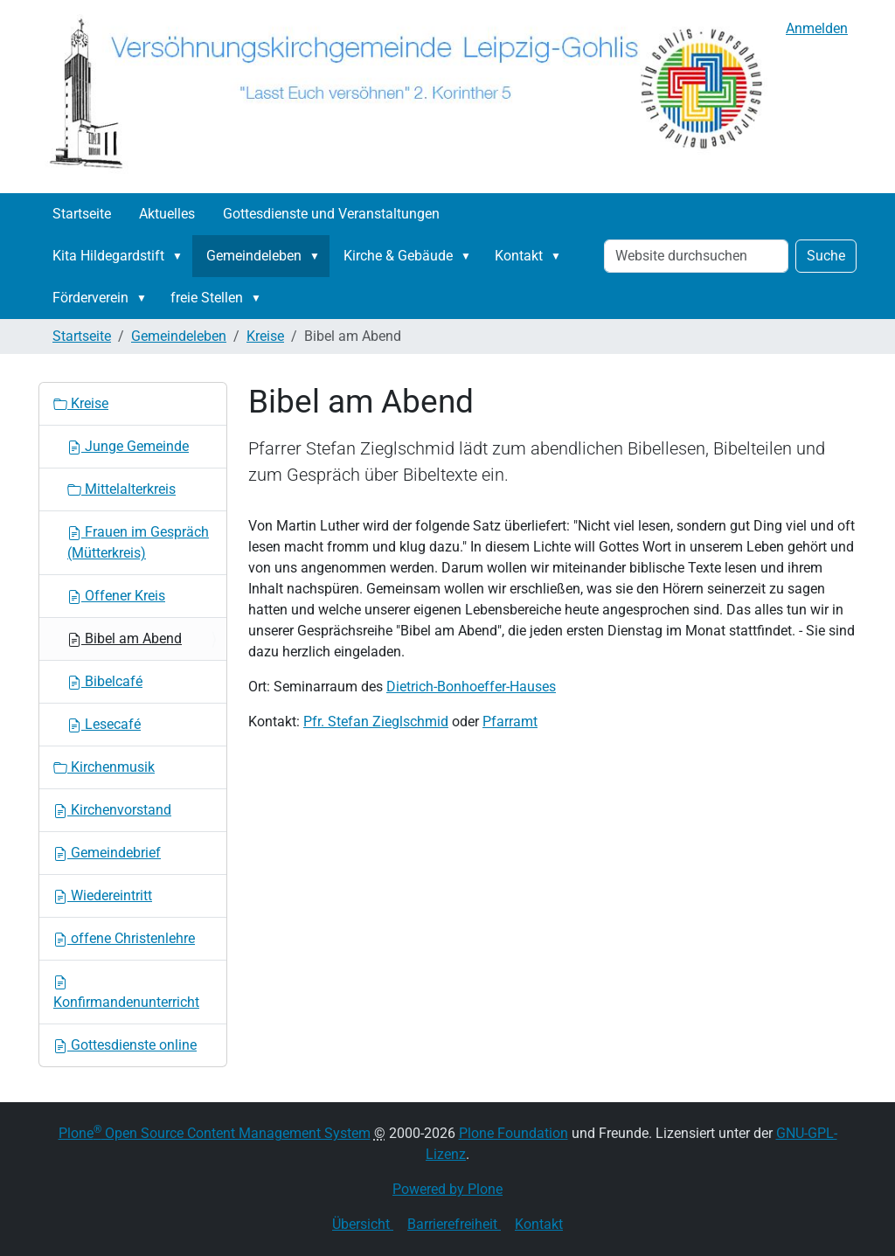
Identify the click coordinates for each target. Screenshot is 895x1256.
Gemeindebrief (107, 852)
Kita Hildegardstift (108, 255)
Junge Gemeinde (128, 446)
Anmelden (817, 28)
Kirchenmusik (104, 767)
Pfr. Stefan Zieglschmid (375, 721)
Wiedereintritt (102, 895)
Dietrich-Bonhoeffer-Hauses (471, 686)
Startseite (81, 213)
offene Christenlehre (124, 938)
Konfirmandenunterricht (126, 992)
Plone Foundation (513, 1133)
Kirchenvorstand (112, 809)
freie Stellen (206, 297)
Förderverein (90, 297)
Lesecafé (104, 724)
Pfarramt (510, 721)
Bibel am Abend (124, 638)
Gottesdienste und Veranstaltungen (331, 213)
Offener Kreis (116, 595)
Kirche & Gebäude (398, 255)
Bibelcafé (104, 681)
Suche (826, 255)
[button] (181, 256)
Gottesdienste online (125, 1045)
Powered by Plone (447, 1189)
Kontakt (519, 255)
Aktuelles (167, 213)
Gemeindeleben (254, 255)
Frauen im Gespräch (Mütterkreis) (138, 542)
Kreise (265, 336)
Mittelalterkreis (121, 489)
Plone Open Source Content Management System (215, 1133)
